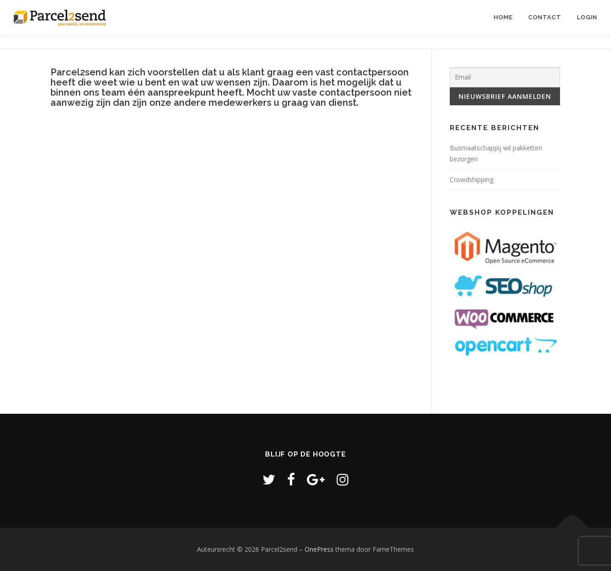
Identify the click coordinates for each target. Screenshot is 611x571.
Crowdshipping (471, 179)
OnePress (319, 549)
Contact (544, 17)
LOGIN (587, 17)
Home (503, 17)
